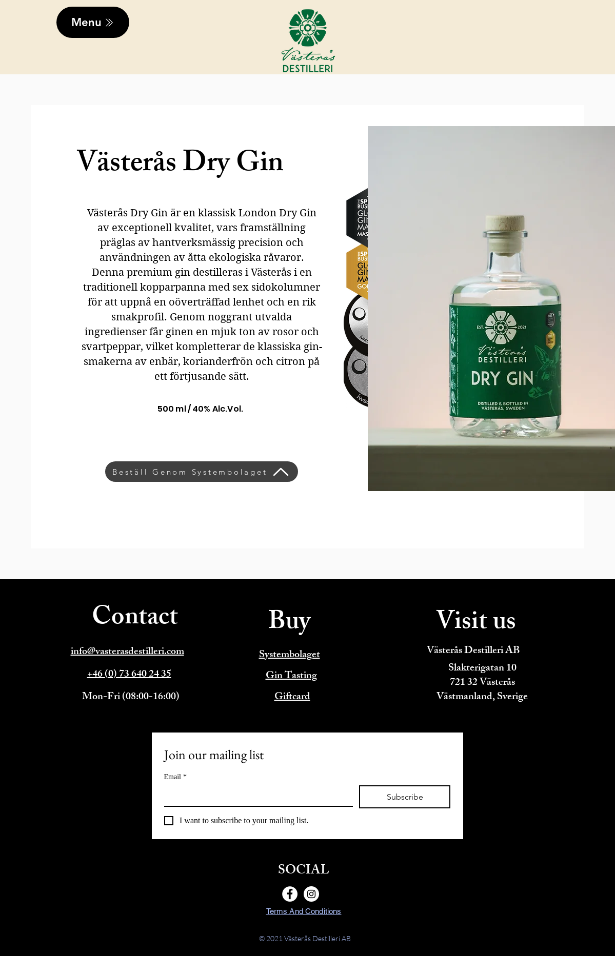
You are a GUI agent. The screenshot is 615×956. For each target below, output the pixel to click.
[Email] (255, 795)
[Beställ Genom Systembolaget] (201, 471)
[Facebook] (289, 894)
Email (175, 776)
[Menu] (92, 22)
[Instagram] (311, 894)
